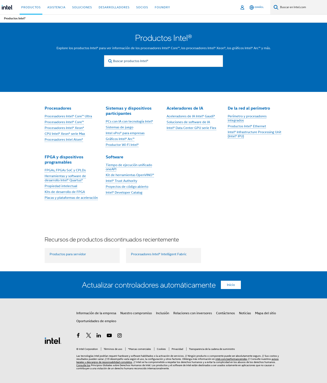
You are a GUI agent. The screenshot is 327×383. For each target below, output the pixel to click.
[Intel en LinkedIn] (98, 336)
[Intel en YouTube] (109, 336)
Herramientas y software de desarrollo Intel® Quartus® (65, 178)
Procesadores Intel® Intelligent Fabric (159, 254)
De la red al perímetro (249, 108)
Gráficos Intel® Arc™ (120, 139)
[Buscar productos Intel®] (163, 61)
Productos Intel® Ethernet (247, 126)
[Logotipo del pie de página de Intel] (53, 340)
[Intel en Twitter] (88, 336)
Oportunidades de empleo (96, 321)
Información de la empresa (96, 313)
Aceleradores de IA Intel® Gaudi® (191, 116)
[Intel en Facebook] (78, 336)
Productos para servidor (68, 254)
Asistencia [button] (56, 7)
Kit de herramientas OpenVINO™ (130, 175)
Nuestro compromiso (136, 313)
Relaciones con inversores (192, 313)
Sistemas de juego (119, 127)
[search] (110, 61)
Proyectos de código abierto (127, 187)
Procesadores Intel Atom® (64, 140)
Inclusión (162, 313)
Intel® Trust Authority (121, 181)
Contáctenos (225, 313)
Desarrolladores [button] (114, 7)
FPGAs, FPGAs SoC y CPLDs (65, 170)
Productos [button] (31, 7)
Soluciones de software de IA (188, 122)
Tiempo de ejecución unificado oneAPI (129, 167)
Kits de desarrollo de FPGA (65, 192)
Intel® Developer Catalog (124, 192)
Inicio (231, 285)
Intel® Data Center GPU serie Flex (191, 128)
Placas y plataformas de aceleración (71, 198)
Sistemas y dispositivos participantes (129, 111)
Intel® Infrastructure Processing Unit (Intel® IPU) (254, 134)
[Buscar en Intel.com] (302, 7)
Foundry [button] (162, 7)
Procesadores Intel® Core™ (64, 122)
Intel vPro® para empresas (125, 133)
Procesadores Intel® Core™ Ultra (68, 116)
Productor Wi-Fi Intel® (122, 145)
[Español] (256, 7)
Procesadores (58, 108)
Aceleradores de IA (185, 108)
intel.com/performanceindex (231, 358)
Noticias (245, 313)
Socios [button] (142, 7)
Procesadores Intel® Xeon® (64, 128)
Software (114, 156)
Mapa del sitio (265, 313)
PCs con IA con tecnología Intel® (129, 121)
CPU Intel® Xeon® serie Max (65, 134)
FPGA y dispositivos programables (64, 159)
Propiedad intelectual (61, 186)
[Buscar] (276, 7)
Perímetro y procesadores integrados (247, 118)
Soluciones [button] (82, 7)
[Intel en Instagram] (119, 336)
